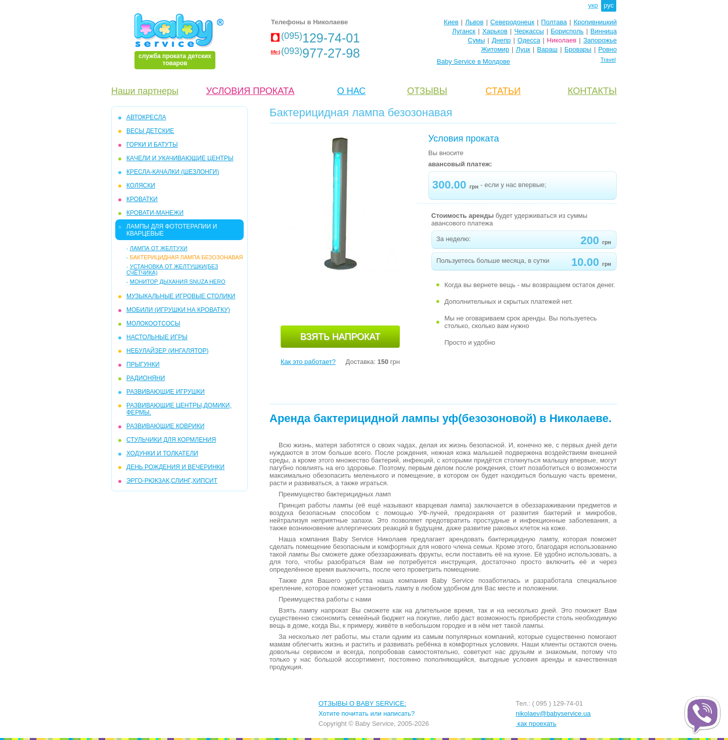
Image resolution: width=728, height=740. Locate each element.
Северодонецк (512, 22)
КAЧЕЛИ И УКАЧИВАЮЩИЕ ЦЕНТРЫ (180, 158)
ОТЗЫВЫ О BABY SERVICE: (362, 703)
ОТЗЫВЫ (427, 91)
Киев (451, 22)
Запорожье (600, 40)
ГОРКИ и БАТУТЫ (152, 144)
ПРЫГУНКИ (143, 364)
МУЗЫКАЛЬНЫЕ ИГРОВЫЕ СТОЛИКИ (180, 296)
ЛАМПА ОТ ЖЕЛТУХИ (159, 248)
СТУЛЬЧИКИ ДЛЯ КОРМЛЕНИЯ (171, 439)
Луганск (463, 31)
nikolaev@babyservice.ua (553, 713)
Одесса (529, 40)
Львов (474, 22)
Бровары (578, 49)
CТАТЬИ (503, 91)
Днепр (501, 40)
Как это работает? (308, 361)
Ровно (607, 49)
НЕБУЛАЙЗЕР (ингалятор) (167, 350)
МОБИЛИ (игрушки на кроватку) (178, 309)
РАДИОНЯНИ (145, 378)
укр (593, 5)
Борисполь (567, 31)
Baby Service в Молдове (473, 61)
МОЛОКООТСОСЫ (153, 323)
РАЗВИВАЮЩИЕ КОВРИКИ (165, 426)
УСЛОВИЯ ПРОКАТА (250, 91)
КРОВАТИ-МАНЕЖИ (155, 212)
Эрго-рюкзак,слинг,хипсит (171, 480)
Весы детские (150, 130)
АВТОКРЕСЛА (146, 117)
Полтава (554, 22)
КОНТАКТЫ (592, 91)
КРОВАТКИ (142, 199)
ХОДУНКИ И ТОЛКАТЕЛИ (162, 453)
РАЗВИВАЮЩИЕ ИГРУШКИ (165, 391)
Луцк (523, 49)
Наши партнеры (144, 91)
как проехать (536, 723)
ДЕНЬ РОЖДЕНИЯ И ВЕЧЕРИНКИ (175, 467)
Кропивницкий (595, 22)
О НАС (351, 91)
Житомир (495, 49)
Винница (603, 31)
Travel (608, 60)
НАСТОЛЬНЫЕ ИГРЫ (157, 337)
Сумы (476, 40)
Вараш (547, 49)
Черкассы (529, 31)
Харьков (495, 31)
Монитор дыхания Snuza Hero (177, 282)
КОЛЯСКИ (140, 185)
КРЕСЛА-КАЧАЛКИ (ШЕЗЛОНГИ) (172, 171)
